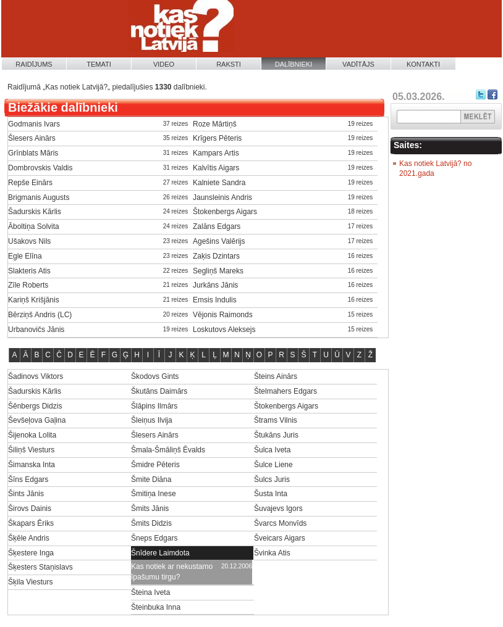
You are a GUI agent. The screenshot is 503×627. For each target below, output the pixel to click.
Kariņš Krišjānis (33, 300)
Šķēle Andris (28, 538)
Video (163, 64)
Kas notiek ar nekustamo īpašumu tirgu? (172, 571)
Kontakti (423, 64)
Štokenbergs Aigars (225, 211)
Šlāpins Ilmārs (154, 406)
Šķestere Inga (31, 553)
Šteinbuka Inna (155, 607)
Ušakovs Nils (29, 241)
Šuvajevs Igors (278, 508)
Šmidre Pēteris (155, 464)
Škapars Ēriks (31, 523)
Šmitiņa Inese (153, 493)
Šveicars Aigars (279, 538)
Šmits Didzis (151, 523)
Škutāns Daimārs (159, 391)
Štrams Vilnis (275, 420)
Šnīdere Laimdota (160, 553)
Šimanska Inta (31, 464)
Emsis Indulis (215, 300)
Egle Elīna (25, 256)
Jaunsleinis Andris (222, 197)
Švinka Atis (272, 553)
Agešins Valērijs (219, 241)
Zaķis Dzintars (216, 256)
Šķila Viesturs (30, 582)
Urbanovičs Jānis (36, 329)
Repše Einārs (30, 182)
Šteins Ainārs (275, 376)
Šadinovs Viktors (35, 376)
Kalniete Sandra (219, 182)
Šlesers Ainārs (32, 138)
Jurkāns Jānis (215, 285)
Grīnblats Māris (33, 153)
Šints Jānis (26, 493)
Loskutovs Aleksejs (224, 329)
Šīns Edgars (28, 479)
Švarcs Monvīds (280, 523)
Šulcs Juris (272, 479)
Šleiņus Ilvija (151, 420)
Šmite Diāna (151, 479)
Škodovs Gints (155, 376)
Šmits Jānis (150, 508)
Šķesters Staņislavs (40, 567)
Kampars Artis (216, 153)
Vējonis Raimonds (223, 314)
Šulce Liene (273, 464)
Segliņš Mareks (218, 271)
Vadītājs (358, 64)
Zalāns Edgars (216, 226)
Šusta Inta (270, 493)
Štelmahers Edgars (285, 391)
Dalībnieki (294, 64)
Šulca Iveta (272, 450)
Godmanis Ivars (34, 124)
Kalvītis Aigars (216, 168)
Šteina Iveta (150, 592)
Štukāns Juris (276, 435)
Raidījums (33, 64)
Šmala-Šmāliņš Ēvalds (168, 450)
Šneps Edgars (154, 538)
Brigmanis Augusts (38, 197)
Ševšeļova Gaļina (37, 420)
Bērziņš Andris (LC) (40, 314)
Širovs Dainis (29, 508)
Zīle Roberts (28, 285)
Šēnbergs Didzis (35, 406)
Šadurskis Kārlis (34, 211)
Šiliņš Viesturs (31, 450)
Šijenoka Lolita (32, 435)
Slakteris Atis (29, 271)
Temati (99, 64)
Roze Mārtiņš (215, 124)
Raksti (228, 64)
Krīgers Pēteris (217, 138)
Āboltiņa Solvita (33, 226)
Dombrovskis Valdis (40, 168)
